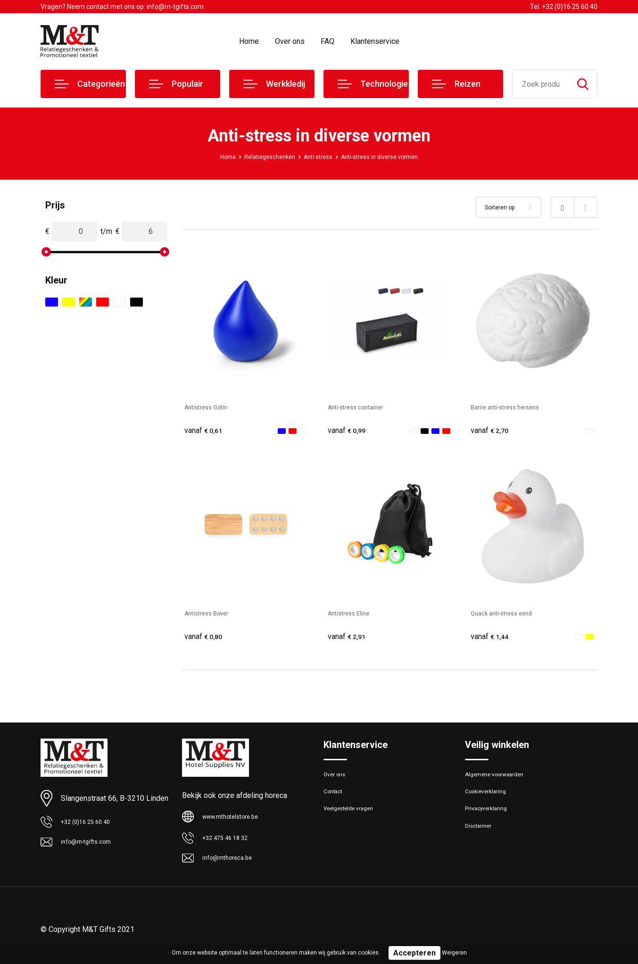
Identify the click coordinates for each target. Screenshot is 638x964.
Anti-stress (316, 156)
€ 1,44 (492, 639)
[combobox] (541, 84)
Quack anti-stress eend (509, 614)
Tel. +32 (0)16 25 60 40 (563, 6)
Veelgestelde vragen (354, 821)
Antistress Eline (354, 614)
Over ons (290, 41)
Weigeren (454, 952)
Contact (335, 801)
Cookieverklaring (490, 801)
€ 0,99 (349, 431)
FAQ (327, 41)
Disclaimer (481, 841)
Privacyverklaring (490, 821)
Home (249, 41)
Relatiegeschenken (261, 156)
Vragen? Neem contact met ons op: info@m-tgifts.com (122, 6)
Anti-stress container (362, 406)
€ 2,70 (492, 431)
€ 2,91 (349, 639)
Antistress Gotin (211, 406)
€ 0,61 (205, 431)
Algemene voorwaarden (502, 780)
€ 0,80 (205, 639)
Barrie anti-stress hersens (514, 406)
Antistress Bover (212, 614)
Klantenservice (374, 41)
